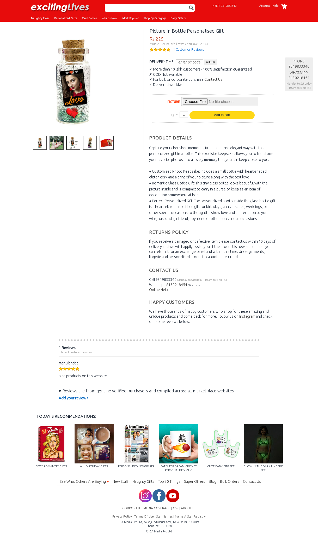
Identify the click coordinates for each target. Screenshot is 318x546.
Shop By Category (155, 18)
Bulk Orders (229, 481)
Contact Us (213, 79)
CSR (176, 508)
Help (275, 5)
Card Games (89, 18)
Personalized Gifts (65, 18)
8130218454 (176, 285)
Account (264, 5)
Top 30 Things (169, 481)
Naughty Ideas (40, 18)
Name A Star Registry (190, 516)
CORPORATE (131, 508)
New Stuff (121, 481)
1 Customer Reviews (188, 49)
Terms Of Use (144, 516)
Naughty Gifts (143, 481)
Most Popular (130, 18)
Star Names (164, 516)
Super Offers (194, 481)
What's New (109, 18)
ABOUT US (188, 508)
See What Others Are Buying (84, 481)
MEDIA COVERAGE (156, 508)
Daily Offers (178, 18)
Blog (212, 481)
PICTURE (173, 101)
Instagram (247, 316)
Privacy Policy (122, 516)
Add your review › (73, 398)
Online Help (158, 290)
